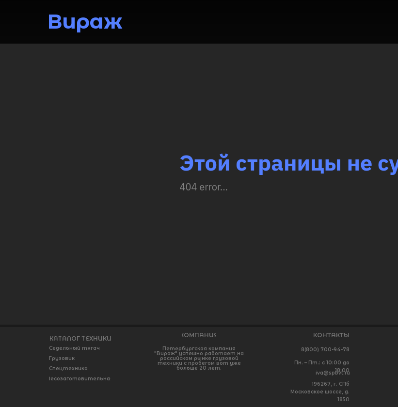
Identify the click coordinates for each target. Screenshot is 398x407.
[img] (338, 21)
